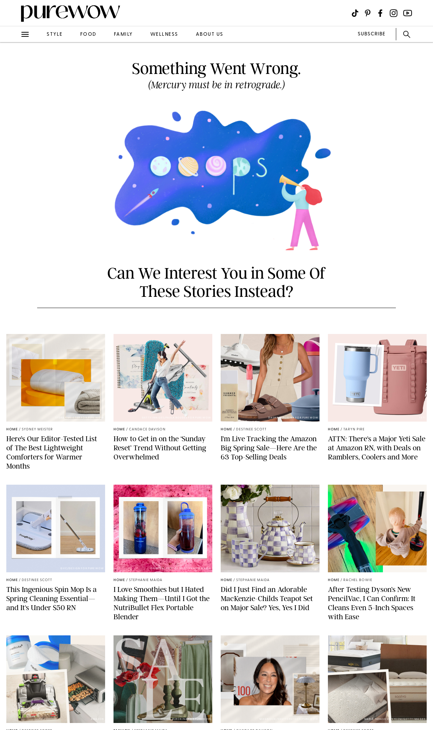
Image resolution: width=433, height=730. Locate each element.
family (123, 34)
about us (210, 34)
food (88, 34)
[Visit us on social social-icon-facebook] (380, 13)
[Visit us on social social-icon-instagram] (393, 13)
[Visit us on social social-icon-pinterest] (367, 13)
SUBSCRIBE (371, 34)
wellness (164, 34)
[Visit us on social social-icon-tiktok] (355, 13)
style (55, 34)
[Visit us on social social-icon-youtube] (407, 13)
